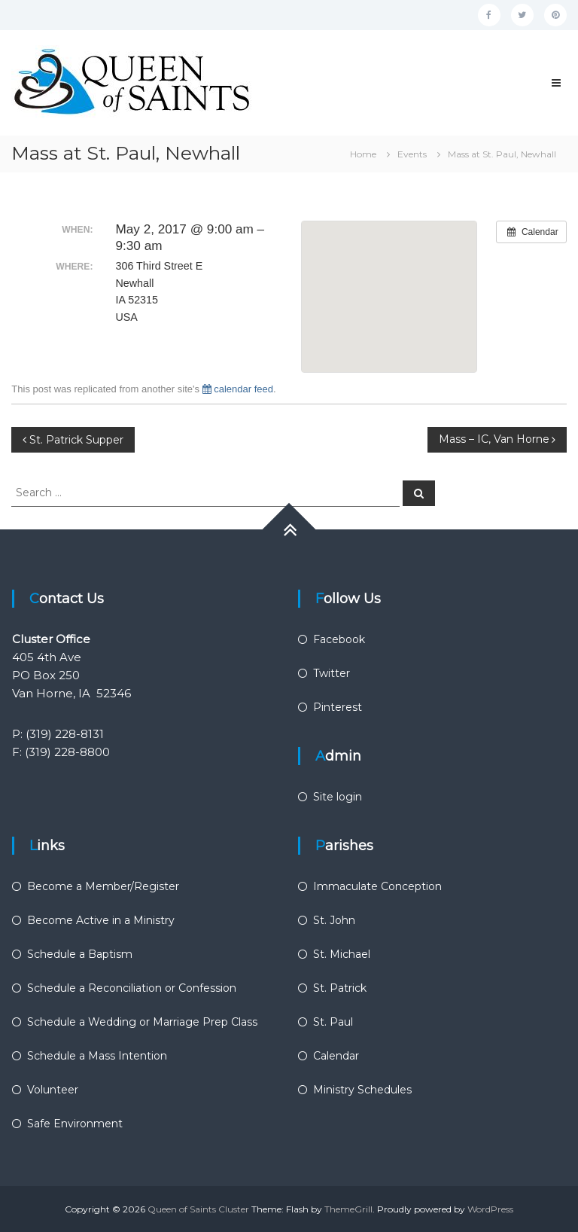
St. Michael (341, 954)
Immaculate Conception (377, 886)
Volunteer (52, 1089)
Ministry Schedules (362, 1089)
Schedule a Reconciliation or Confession (131, 988)
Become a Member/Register (103, 886)
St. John (334, 920)
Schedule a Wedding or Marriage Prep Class (142, 1022)
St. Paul (333, 1022)
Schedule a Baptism (79, 954)
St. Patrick (340, 988)
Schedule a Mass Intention (97, 1056)
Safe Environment (75, 1123)
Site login (337, 797)
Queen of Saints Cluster (198, 1209)
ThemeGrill (348, 1209)
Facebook (339, 639)
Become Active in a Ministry (101, 920)
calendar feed (237, 389)
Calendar (336, 1056)
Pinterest (337, 707)
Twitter (331, 673)
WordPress (490, 1209)
